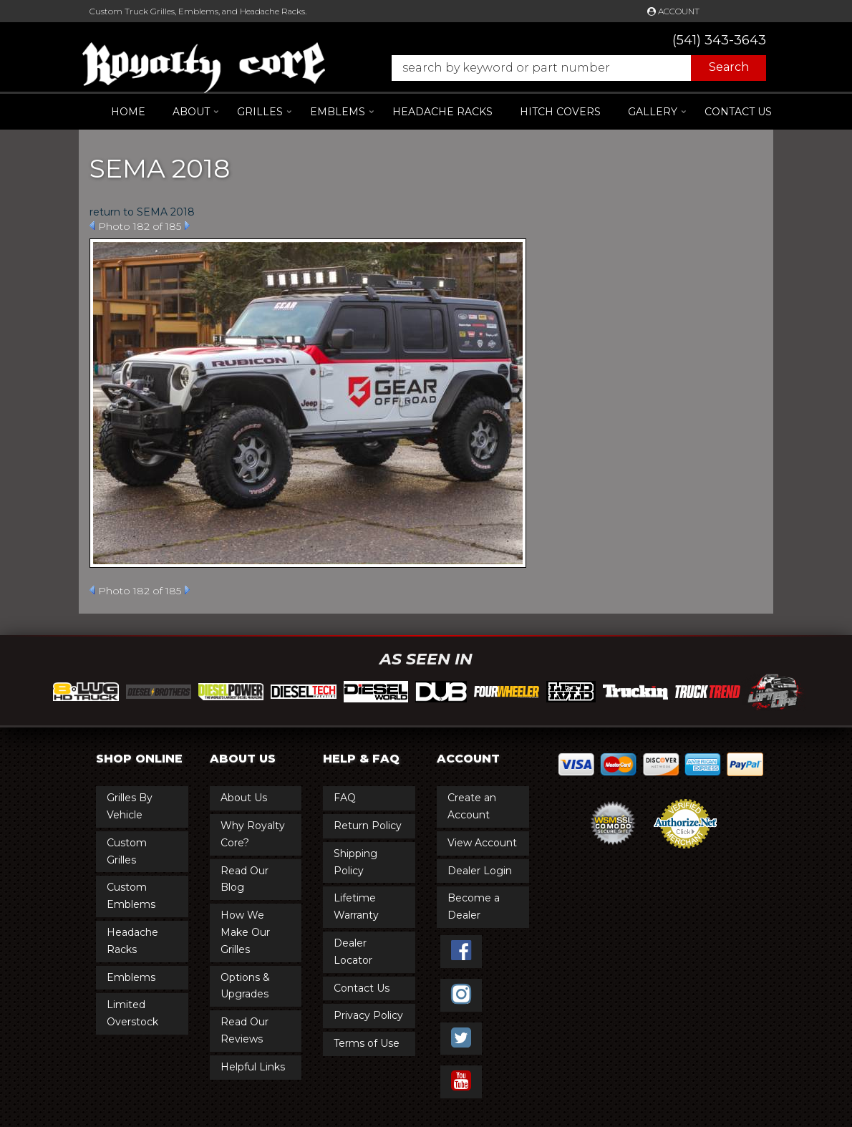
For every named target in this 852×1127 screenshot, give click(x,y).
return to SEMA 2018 (142, 211)
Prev (92, 225)
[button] (571, 68)
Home (128, 111)
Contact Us (738, 111)
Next (187, 225)
